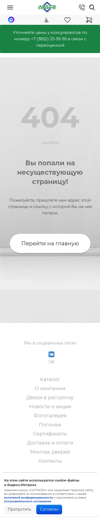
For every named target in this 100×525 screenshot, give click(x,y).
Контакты (50, 461)
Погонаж (50, 425)
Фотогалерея (50, 416)
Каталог (50, 379)
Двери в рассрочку (50, 397)
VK (51, 357)
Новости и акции (50, 407)
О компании (50, 388)
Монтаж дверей (50, 452)
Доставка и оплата (50, 443)
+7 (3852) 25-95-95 (49, 38)
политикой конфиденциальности (28, 497)
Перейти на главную (50, 243)
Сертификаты (50, 434)
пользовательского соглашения (27, 501)
